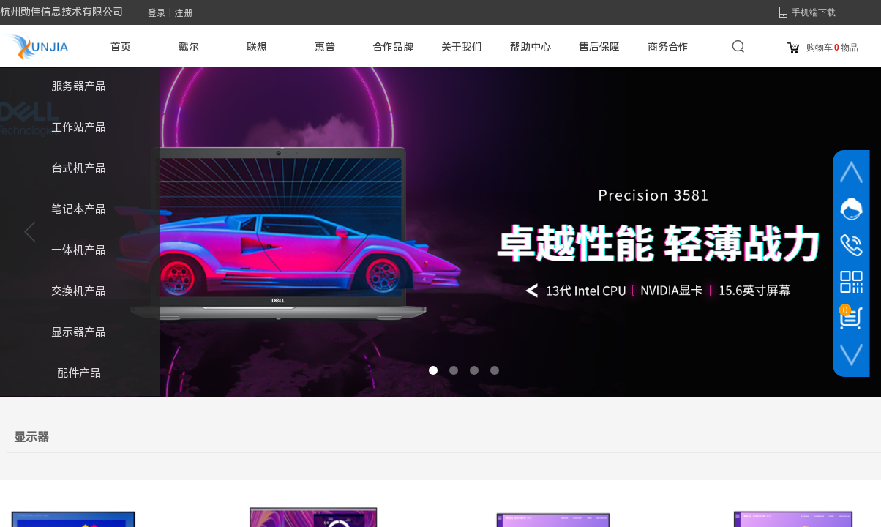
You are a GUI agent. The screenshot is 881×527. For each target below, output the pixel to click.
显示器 (31, 437)
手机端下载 (814, 12)
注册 (183, 13)
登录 (156, 13)
